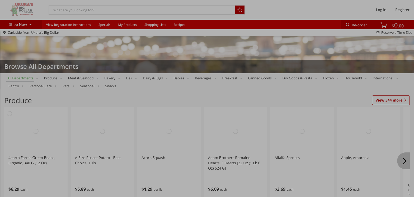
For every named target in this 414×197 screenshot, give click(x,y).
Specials (104, 24)
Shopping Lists (155, 24)
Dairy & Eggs (153, 78)
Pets (66, 86)
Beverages (203, 78)
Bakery (109, 78)
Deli (129, 78)
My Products (127, 24)
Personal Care (41, 86)
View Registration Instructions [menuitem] (68, 24)
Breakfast (230, 78)
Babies (178, 78)
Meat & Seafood (81, 78)
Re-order (359, 25)
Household (353, 78)
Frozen (328, 78)
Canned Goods (260, 78)
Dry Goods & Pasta (297, 78)
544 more (388, 100)
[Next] (403, 160)
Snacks (110, 86)
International (383, 78)
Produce (50, 78)
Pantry (13, 86)
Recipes (179, 24)
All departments (20, 78)
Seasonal (87, 86)
